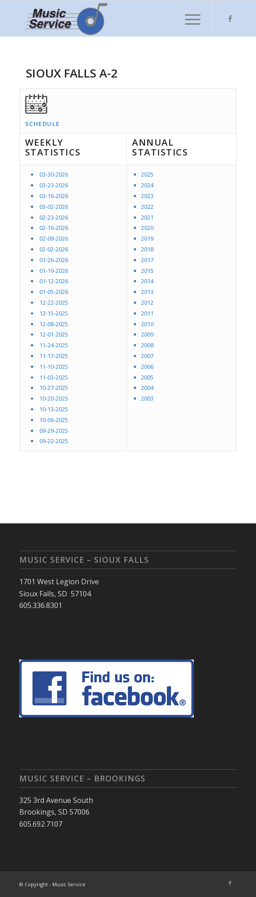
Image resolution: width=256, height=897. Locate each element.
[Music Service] (106, 18)
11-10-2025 (53, 366)
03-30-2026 (53, 174)
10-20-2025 (53, 398)
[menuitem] (188, 18)
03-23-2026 (53, 185)
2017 (147, 260)
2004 (147, 388)
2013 (147, 292)
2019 (147, 238)
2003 (147, 398)
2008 (147, 345)
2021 (147, 217)
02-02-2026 (53, 249)
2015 (147, 271)
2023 (147, 196)
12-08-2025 (53, 324)
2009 (147, 334)
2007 (147, 356)
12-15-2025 (53, 313)
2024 (147, 185)
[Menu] (188, 18)
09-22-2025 (53, 441)
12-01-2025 (53, 334)
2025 (147, 174)
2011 (147, 313)
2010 (147, 324)
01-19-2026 (53, 271)
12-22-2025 (53, 302)
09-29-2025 (53, 431)
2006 (147, 366)
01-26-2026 (53, 260)
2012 (147, 302)
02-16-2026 (53, 228)
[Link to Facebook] (230, 18)
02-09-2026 (53, 238)
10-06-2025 (53, 420)
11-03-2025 (53, 377)
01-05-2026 (53, 292)
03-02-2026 (53, 207)
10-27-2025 (53, 388)
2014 (147, 281)
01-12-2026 (53, 281)
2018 (147, 249)
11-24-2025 (53, 345)
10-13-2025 (53, 409)
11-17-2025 (53, 356)
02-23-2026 (53, 217)
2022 (147, 207)
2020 (147, 228)
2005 (147, 377)
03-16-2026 (53, 196)
